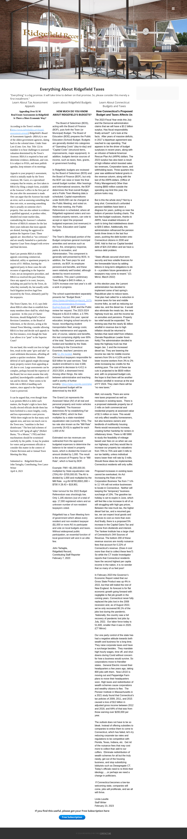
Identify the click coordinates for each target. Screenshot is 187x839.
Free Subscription (72, 817)
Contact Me (105, 833)
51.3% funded (64, 354)
